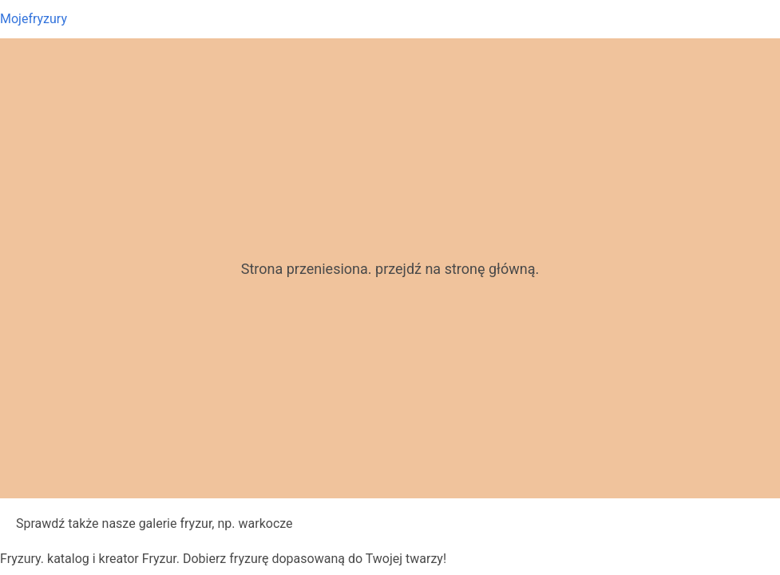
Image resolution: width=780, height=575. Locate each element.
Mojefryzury (33, 18)
